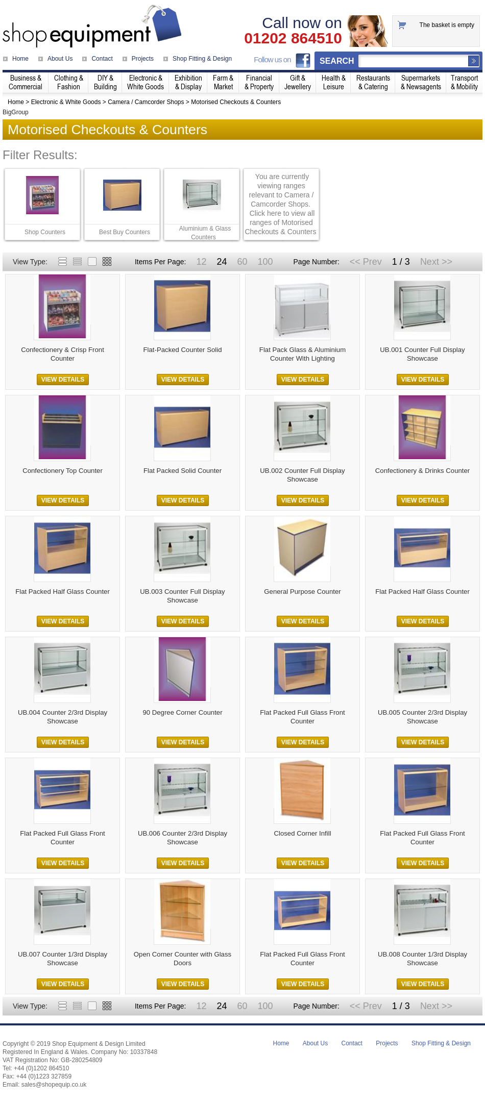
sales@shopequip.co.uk (54, 1084)
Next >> (436, 262)
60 (242, 262)
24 (221, 262)
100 (265, 262)
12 (201, 262)
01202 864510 (293, 38)
